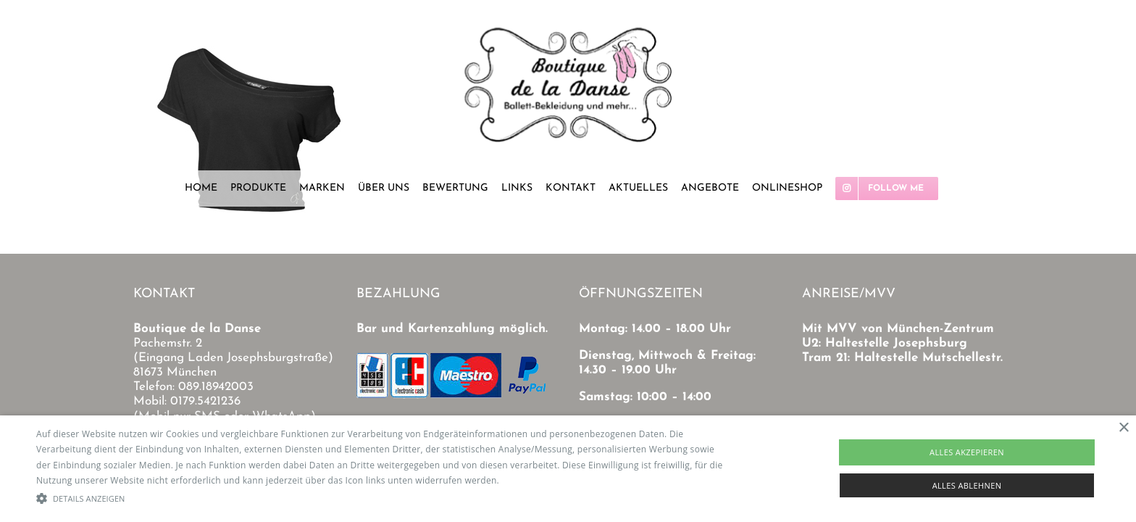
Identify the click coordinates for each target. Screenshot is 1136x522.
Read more (524, 480)
